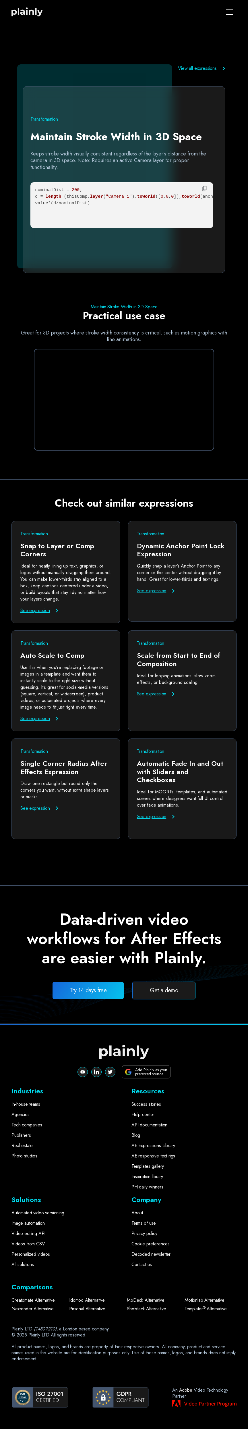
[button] (230, 12)
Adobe (185, 1390)
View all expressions (197, 68)
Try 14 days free (88, 990)
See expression (35, 610)
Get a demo (164, 990)
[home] (31, 12)
